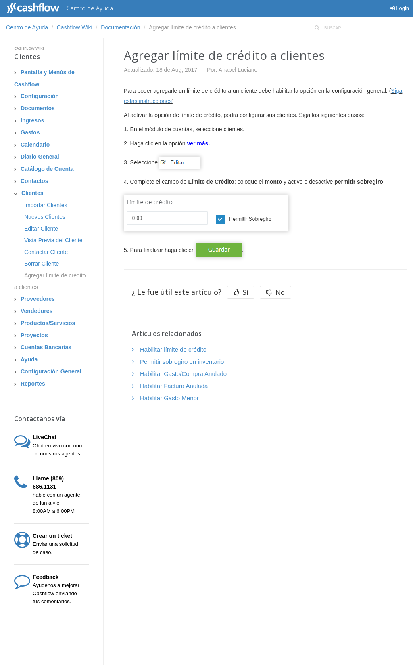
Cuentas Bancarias (46, 347)
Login (399, 8)
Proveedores (38, 299)
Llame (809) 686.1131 (48, 482)
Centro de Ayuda (27, 27)
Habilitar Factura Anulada (174, 385)
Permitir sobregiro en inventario (182, 361)
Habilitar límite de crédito (173, 349)
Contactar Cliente (46, 252)
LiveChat (44, 437)
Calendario (35, 144)
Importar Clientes (45, 205)
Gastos (30, 132)
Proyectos (34, 335)
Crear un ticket (52, 536)
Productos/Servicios (48, 323)
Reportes (33, 383)
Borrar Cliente (41, 263)
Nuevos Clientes (44, 217)
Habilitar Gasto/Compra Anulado (183, 373)
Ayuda (29, 359)
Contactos (34, 181)
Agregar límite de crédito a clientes (50, 281)
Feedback (46, 577)
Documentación (120, 27)
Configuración (40, 96)
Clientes (27, 56)
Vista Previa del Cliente (53, 240)
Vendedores (36, 311)
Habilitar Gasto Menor (169, 397)
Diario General (40, 156)
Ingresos (32, 120)
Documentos (38, 108)
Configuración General (51, 371)
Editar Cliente (41, 228)
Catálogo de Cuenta (47, 169)
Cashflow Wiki (74, 27)
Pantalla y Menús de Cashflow (44, 78)
